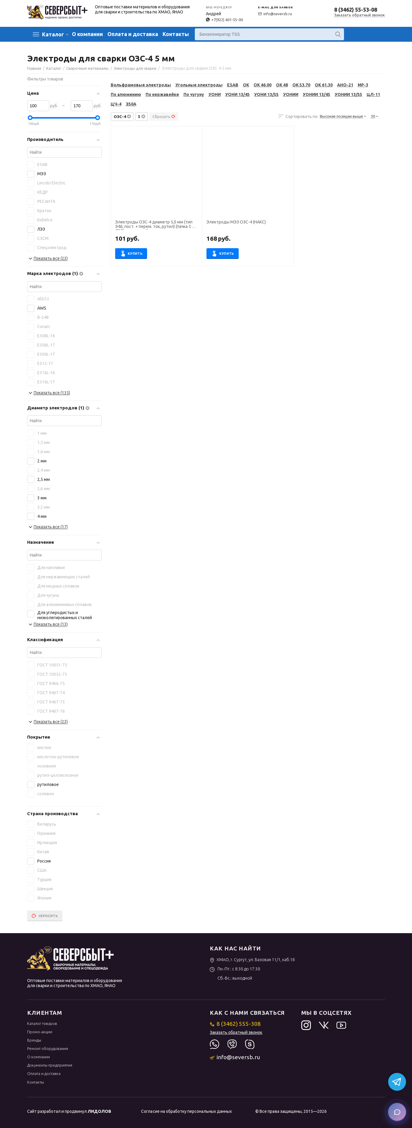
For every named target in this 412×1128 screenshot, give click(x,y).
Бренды (34, 1040)
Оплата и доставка (132, 34)
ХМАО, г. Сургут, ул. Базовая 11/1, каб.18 (252, 959)
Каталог (53, 34)
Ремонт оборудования (47, 1048)
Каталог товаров (42, 1023)
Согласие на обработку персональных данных (186, 1111)
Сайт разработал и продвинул (69, 1111)
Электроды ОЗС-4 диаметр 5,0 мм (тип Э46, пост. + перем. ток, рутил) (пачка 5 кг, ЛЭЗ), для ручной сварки (156, 225)
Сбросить (163, 116)
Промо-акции (39, 1032)
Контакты (176, 34)
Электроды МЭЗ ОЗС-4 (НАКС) (236, 222)
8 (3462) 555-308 (235, 1023)
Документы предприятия (49, 1065)
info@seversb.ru (275, 14)
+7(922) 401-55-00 (224, 20)
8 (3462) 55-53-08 (355, 10)
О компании (87, 34)
